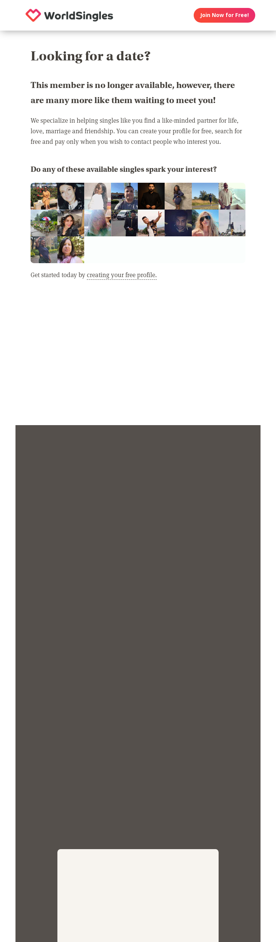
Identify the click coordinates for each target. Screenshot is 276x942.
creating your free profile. (122, 274)
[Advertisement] (138, 357)
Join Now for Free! (224, 15)
